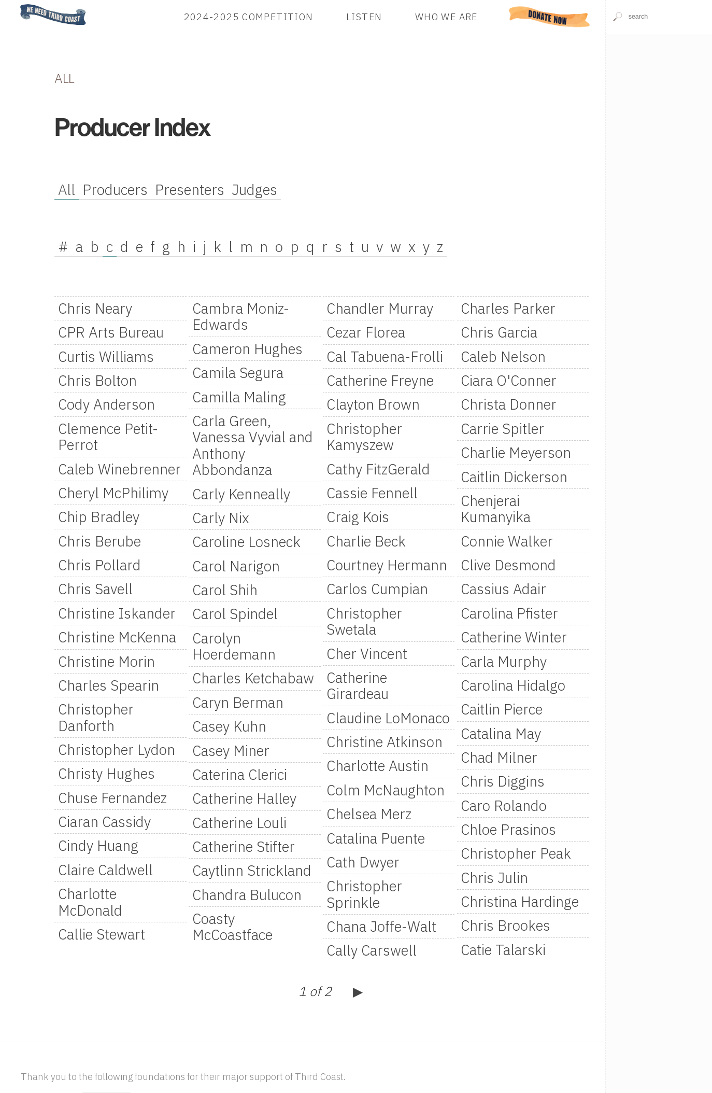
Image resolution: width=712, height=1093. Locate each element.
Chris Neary (95, 308)
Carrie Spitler (502, 428)
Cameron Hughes (247, 348)
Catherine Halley (244, 798)
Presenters (189, 189)
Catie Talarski (503, 949)
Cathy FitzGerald (378, 469)
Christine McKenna (117, 637)
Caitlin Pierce (502, 709)
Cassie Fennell (372, 492)
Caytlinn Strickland (251, 870)
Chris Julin (494, 877)
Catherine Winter (514, 637)
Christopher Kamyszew (364, 436)
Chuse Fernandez (112, 797)
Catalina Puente (375, 838)
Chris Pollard (99, 564)
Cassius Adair (503, 588)
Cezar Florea (365, 332)
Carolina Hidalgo (513, 685)
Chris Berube (99, 541)
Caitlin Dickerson (514, 476)
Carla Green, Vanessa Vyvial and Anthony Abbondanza (252, 445)
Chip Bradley (98, 516)
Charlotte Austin (377, 765)
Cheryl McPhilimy (113, 492)
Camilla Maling (239, 397)
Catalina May (501, 733)
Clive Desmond (508, 564)
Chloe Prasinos (508, 829)
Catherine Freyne (380, 380)
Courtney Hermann (386, 564)
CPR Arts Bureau (111, 332)
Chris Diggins (503, 781)
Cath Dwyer (363, 862)
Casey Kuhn (229, 726)
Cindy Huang (98, 845)
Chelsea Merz (368, 813)
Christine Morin (106, 661)
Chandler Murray (379, 308)
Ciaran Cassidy (104, 821)
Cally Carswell (371, 950)
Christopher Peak (516, 853)
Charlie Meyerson (516, 452)
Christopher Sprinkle (364, 894)
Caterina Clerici (239, 774)
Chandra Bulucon (247, 894)
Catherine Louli (239, 822)
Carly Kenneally (241, 493)
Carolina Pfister (509, 613)
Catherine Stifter (243, 846)
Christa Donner (509, 404)
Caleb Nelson (503, 356)
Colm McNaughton (385, 790)
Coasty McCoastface (232, 926)
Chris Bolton (97, 380)
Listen (364, 16)
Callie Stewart (101, 934)
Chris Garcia (499, 332)
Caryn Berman (237, 702)
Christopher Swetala (364, 621)
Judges (254, 189)
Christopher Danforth (96, 717)
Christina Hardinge (520, 901)
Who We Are (446, 16)
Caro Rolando (504, 805)
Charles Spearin (108, 685)
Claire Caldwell (105, 869)
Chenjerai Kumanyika (496, 508)
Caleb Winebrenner (119, 469)
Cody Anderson (106, 404)
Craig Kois (357, 516)
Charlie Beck (366, 541)
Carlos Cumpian (377, 588)
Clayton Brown (373, 404)
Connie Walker (507, 541)
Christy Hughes (106, 773)
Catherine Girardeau (357, 685)
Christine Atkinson (384, 741)
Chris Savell (95, 588)
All (66, 189)
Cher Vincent (366, 653)
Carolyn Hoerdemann (234, 646)
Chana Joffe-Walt (381, 926)
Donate (549, 16)
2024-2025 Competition (249, 16)
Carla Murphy (504, 661)
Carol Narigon (236, 566)
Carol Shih (225, 589)
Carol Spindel (235, 613)
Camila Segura (237, 372)
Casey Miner (230, 750)
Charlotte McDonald (90, 901)
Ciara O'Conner (509, 380)
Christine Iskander (117, 613)
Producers (115, 189)
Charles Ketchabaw (253, 678)
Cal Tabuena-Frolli (384, 356)
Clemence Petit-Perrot (108, 436)
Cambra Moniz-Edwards (240, 316)
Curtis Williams (106, 356)
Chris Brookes (505, 925)
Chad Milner (499, 757)
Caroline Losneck (246, 541)
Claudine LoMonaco (388, 717)
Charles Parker (508, 308)
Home (17, 5)
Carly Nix (220, 517)
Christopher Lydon (116, 749)
